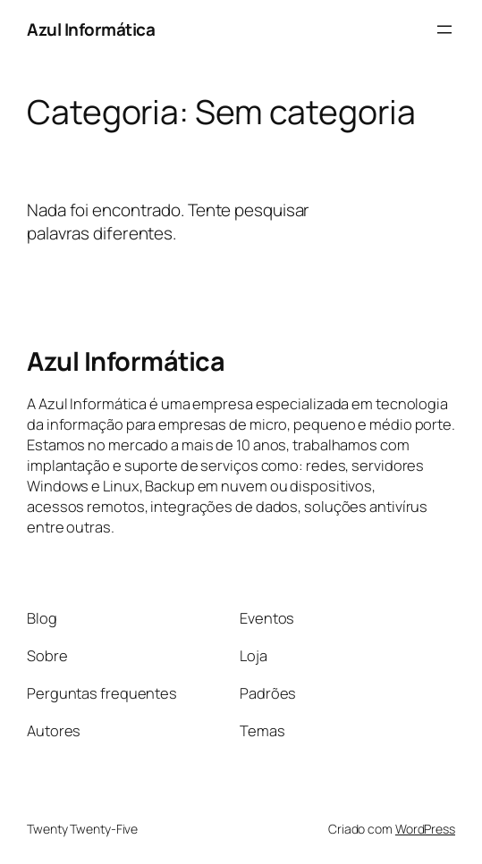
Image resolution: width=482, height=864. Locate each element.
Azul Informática (91, 29)
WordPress (425, 828)
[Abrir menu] (444, 29)
